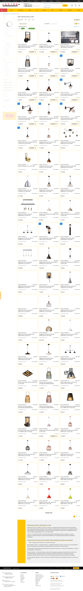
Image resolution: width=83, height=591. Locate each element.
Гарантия (15, 1)
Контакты (58, 1)
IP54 (6, 96)
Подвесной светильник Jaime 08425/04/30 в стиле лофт (25, 214)
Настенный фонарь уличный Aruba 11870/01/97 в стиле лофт (69, 118)
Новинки (22, 579)
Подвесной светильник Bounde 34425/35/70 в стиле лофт (46, 94)
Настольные (7, 49)
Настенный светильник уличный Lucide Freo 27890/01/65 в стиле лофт (70, 407)
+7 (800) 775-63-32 (32, 5)
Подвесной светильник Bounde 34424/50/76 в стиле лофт (46, 334)
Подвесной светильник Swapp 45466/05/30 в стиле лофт (68, 142)
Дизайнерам (43, 1)
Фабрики (22, 575)
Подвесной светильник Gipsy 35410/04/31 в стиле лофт (25, 262)
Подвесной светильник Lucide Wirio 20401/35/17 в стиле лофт (69, 431)
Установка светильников (39, 575)
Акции (21, 580)
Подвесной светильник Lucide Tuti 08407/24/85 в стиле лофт (69, 503)
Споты (6, 32)
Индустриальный (8, 71)
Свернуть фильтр (23, 23)
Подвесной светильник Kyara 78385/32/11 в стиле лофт (68, 190)
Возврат (22, 1)
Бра (6, 24)
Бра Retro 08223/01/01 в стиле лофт (26, 166)
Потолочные (7, 53)
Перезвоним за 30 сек (47, 3)
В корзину (32, 51)
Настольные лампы (9, 28)
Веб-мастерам (37, 579)
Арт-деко (7, 64)
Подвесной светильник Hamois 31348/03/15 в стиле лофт (25, 238)
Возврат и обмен (38, 578)
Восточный (7, 67)
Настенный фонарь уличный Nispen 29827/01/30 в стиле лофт (27, 46)
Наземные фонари (8, 46)
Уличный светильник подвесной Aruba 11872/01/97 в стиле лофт (27, 142)
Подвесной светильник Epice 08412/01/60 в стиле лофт (46, 70)
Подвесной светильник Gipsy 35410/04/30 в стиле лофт (68, 46)
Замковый (7, 69)
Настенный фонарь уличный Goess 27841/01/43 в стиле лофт (47, 238)
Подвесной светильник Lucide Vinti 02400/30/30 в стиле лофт (47, 479)
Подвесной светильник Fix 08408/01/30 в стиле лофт (70, 262)
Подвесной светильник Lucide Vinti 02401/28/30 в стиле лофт (69, 479)
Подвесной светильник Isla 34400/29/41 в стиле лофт (70, 214)
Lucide (6, 102)
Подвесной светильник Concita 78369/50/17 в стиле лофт (46, 310)
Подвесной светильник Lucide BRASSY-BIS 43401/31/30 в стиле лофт (27, 94)
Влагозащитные (8, 42)
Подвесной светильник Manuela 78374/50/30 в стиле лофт (68, 166)
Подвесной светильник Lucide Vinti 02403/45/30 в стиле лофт (26, 479)
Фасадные (7, 55)
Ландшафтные (8, 44)
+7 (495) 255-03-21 (32, 6)
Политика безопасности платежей (56, 580)
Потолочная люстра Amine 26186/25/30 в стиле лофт (27, 383)
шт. (67, 568)
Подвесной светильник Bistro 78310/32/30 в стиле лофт (25, 358)
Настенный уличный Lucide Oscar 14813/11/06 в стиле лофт (69, 383)
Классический (8, 75)
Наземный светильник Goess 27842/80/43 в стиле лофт (68, 238)
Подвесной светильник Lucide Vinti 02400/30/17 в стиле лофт (47, 142)
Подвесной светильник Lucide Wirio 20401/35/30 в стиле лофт (26, 455)
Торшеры (7, 34)
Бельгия (7, 108)
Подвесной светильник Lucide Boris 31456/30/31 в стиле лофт (69, 334)
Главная (4, 13)
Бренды (51, 1)
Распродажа (22, 578)
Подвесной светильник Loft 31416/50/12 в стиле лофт (24, 190)
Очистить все (76, 26)
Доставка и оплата (6, 1)
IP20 (6, 92)
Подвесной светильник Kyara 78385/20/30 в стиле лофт (46, 190)
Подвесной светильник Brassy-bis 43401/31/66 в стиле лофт (26, 334)
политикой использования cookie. (57, 586)
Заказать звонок (16, 568)
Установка (36, 1)
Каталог (3, 10)
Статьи (36, 584)
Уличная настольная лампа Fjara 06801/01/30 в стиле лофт (26, 70)
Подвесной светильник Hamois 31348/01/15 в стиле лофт (46, 46)
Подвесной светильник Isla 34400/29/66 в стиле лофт (48, 431)
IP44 (6, 94)
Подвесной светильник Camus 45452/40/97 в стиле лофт (68, 310)
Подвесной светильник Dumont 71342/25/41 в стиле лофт (68, 286)
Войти (79, 1)
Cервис (37, 572)
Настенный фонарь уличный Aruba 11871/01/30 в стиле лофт (69, 94)
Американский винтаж (9, 62)
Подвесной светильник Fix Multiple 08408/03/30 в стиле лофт (26, 286)
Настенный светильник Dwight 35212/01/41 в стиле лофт (46, 286)
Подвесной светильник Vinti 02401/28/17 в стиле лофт (67, 455)
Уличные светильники (9, 36)
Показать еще (49, 512)
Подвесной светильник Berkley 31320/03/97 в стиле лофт (68, 358)
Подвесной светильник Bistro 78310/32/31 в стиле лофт (46, 358)
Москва (30, 3)
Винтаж (7, 65)
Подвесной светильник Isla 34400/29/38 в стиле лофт (48, 214)
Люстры (7, 26)
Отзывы (28, 1)
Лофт (23, 28)
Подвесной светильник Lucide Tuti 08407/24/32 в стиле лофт (47, 503)
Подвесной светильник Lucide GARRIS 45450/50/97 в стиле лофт (48, 262)
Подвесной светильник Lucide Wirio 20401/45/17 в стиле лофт (48, 455)
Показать (9, 115)
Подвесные (7, 51)
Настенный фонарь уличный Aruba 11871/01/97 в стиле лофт (26, 118)
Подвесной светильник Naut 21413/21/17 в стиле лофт (46, 166)
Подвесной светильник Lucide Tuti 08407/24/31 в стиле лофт (26, 503)
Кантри (7, 73)
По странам (22, 577)
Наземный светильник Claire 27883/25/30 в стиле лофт (67, 70)
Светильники (13, 13)
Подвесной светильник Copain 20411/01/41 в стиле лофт (25, 310)
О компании (23, 572)
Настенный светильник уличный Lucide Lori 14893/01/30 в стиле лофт (27, 431)
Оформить (76, 568)
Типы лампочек (38, 585)
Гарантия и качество (39, 577)
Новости (36, 583)
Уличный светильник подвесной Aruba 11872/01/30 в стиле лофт (48, 118)
